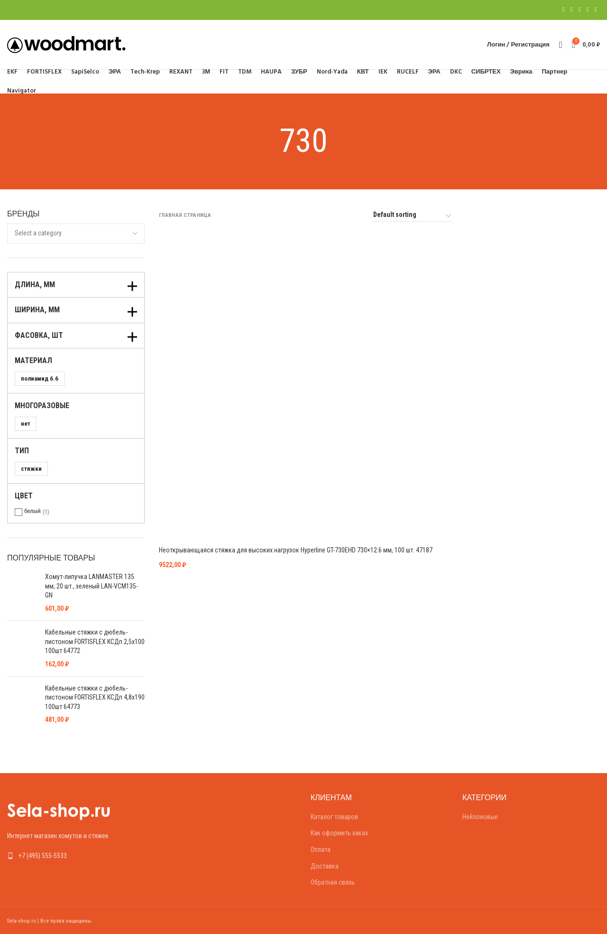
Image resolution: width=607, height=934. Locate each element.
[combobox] (76, 233)
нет (25, 423)
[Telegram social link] (596, 10)
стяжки (31, 468)
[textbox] (38, 233)
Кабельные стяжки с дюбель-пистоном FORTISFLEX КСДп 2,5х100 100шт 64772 (95, 641)
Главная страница (185, 215)
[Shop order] (412, 216)
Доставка (325, 866)
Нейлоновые (480, 817)
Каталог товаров (334, 817)
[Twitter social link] (572, 10)
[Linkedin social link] (588, 10)
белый (32, 510)
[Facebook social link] (563, 10)
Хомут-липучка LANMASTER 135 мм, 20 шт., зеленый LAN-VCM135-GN (91, 586)
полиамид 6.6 (39, 378)
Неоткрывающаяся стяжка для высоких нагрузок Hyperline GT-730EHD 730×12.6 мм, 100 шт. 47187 (295, 550)
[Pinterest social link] (580, 10)
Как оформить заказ (339, 833)
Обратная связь (333, 882)
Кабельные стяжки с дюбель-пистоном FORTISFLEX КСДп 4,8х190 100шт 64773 (95, 697)
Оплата (321, 849)
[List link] (76, 855)
